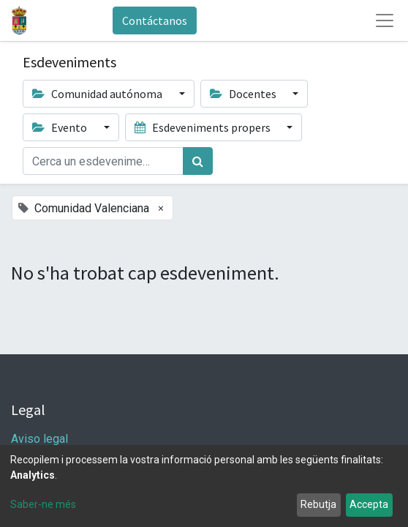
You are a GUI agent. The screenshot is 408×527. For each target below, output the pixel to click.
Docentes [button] (244, 93)
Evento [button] (60, 127)
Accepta (369, 504)
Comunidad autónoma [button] (98, 93)
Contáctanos (154, 20)
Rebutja (318, 504)
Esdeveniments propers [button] (204, 127)
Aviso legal (41, 439)
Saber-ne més (43, 504)
